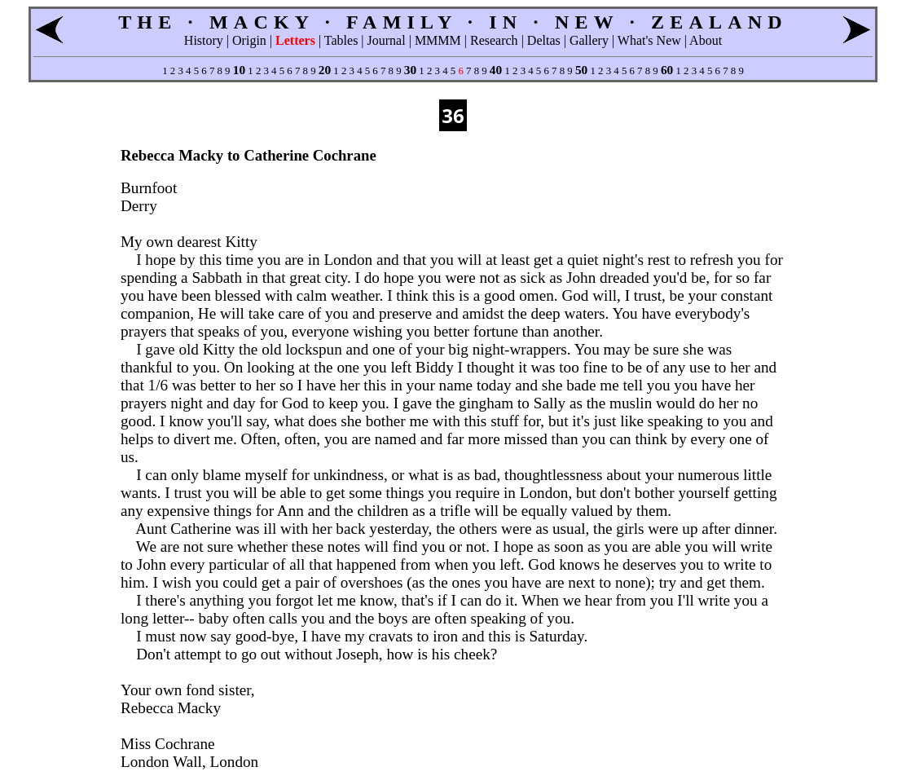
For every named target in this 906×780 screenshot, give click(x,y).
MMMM (438, 40)
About (705, 40)
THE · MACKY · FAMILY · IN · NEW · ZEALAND (453, 22)
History (203, 40)
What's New (649, 40)
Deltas (544, 40)
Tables (341, 40)
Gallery (589, 40)
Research (494, 40)
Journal (386, 40)
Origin (249, 40)
